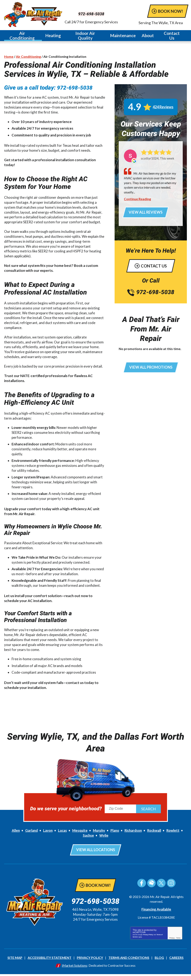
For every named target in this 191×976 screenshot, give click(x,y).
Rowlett (175, 833)
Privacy (172, 940)
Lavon (46, 833)
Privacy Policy (148, 937)
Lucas (61, 833)
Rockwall (155, 833)
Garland (29, 833)
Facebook (142, 885)
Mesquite (79, 833)
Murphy (98, 833)
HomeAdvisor (151, 885)
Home (8, 58)
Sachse (88, 838)
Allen (13, 833)
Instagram (170, 885)
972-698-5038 (95, 13)
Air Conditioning (28, 58)
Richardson (134, 833)
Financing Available (156, 912)
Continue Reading (137, 200)
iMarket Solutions (74, 967)
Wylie (104, 838)
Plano (114, 833)
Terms (178, 940)
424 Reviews (163, 109)
